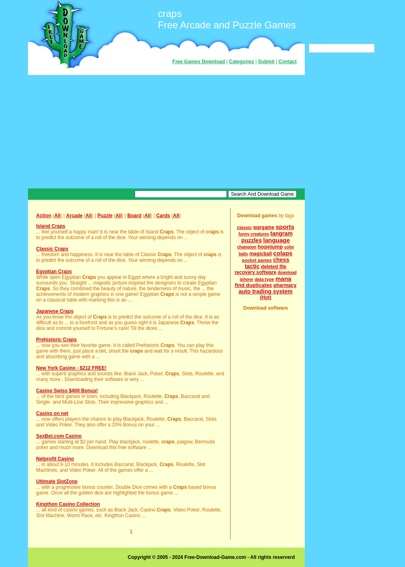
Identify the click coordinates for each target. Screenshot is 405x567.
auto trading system (266, 291)
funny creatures (254, 234)
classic (244, 227)
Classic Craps (52, 249)
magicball (260, 254)
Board (134, 215)
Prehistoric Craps (56, 339)
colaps (283, 253)
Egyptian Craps (54, 271)
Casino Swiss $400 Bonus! (67, 391)
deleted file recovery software (261, 269)
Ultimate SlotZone (57, 481)
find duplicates (253, 285)
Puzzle (104, 215)
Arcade (74, 215)
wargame (263, 227)
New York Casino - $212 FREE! (71, 368)
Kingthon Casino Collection (68, 504)
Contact (287, 61)
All (57, 215)
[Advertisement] (166, 131)
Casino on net (52, 413)
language (276, 240)
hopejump (270, 247)
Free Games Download (198, 61)
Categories (241, 61)
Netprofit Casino (55, 459)
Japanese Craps (54, 311)
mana (283, 278)
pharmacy (285, 285)
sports (285, 226)
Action (43, 215)
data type (264, 279)
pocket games (256, 260)
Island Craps (50, 226)
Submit (266, 61)
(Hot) (265, 297)
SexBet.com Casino (59, 436)
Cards (163, 215)
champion (246, 247)
